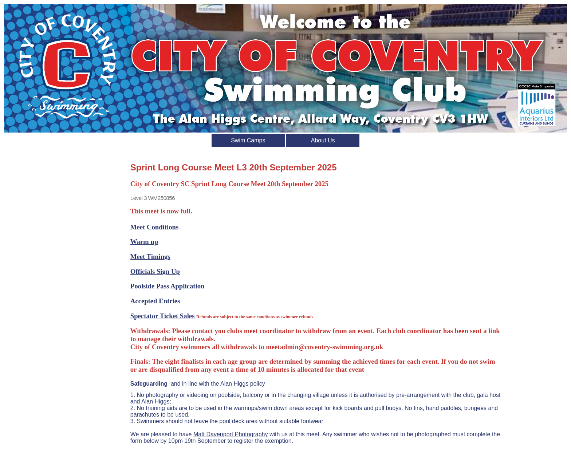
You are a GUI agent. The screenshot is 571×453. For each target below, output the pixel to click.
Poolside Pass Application (167, 286)
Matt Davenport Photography (230, 434)
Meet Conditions (154, 227)
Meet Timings (150, 256)
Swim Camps (248, 140)
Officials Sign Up (155, 271)
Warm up (144, 241)
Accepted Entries (155, 301)
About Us (323, 140)
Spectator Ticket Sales (162, 316)
